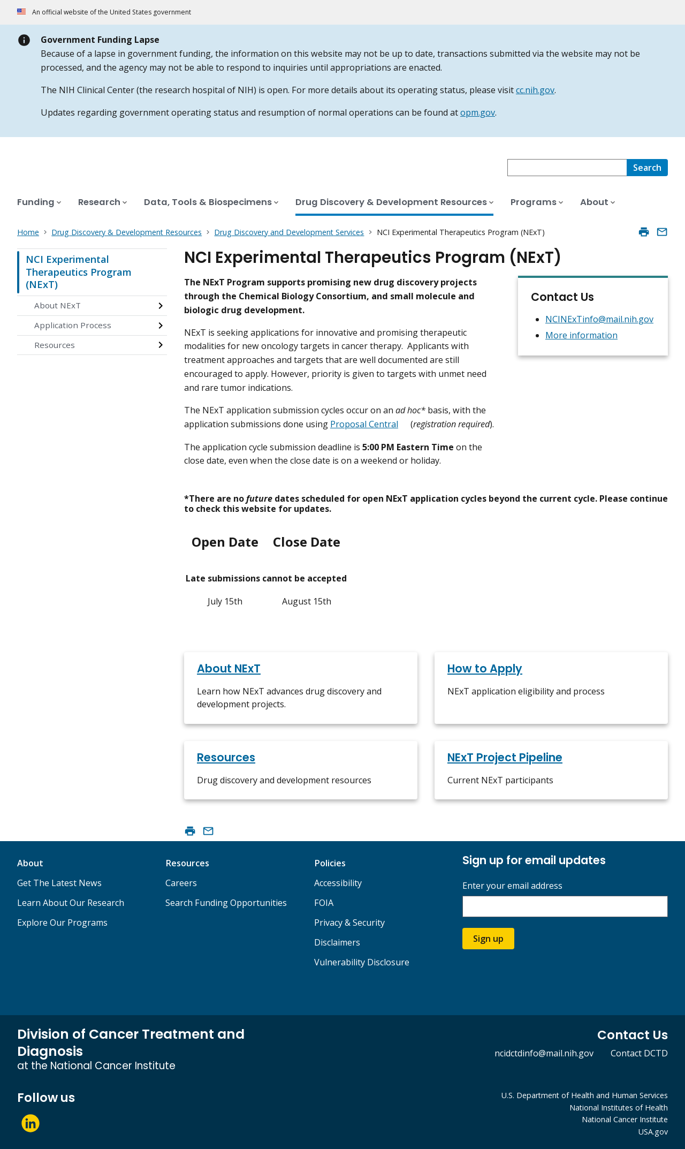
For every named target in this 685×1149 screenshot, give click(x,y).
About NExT (57, 305)
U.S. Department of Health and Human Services (584, 1095)
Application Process (72, 325)
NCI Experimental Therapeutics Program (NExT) (79, 272)
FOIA (323, 903)
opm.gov (477, 112)
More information (581, 335)
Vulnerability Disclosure (361, 962)
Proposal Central (364, 424)
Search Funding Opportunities (226, 903)
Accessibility (338, 883)
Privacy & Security (349, 922)
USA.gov (653, 1132)
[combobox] (567, 167)
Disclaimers (337, 942)
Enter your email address (512, 885)
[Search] (647, 167)
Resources (54, 344)
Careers (181, 883)
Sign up (488, 938)
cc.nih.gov (535, 90)
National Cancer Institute (625, 1119)
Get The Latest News (59, 883)
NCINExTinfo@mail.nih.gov (599, 319)
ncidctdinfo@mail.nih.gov (543, 1053)
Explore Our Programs (62, 922)
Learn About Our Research (70, 903)
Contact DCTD (639, 1053)
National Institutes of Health (618, 1107)
